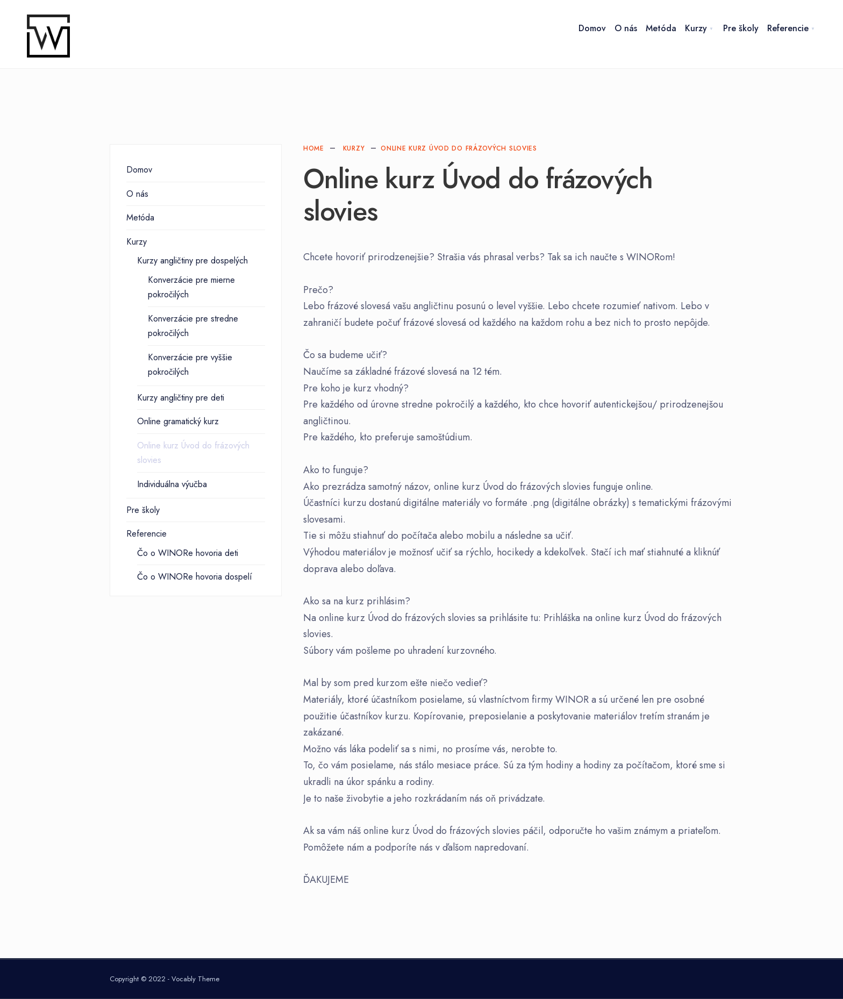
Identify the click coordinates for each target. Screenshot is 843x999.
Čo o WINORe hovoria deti (187, 553)
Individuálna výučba (172, 484)
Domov (592, 28)
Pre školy (741, 28)
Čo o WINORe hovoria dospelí (194, 576)
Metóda (661, 28)
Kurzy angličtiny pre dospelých (192, 260)
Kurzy (696, 28)
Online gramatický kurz (178, 421)
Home (313, 148)
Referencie (788, 28)
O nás (626, 28)
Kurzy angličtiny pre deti (180, 397)
